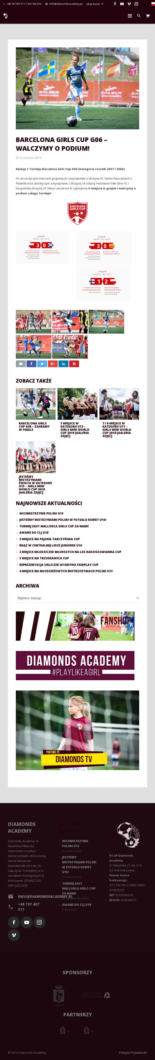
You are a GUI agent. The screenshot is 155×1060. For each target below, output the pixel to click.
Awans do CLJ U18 (33, 532)
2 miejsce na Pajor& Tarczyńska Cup (49, 539)
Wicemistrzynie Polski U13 (41, 513)
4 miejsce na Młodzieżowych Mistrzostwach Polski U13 (66, 571)
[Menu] (130, 16)
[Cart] (148, 16)
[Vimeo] (129, 4)
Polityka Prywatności (133, 1052)
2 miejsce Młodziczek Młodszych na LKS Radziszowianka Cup (70, 552)
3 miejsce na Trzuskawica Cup (44, 558)
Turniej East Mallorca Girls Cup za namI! (54, 526)
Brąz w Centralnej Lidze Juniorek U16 (50, 545)
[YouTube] (122, 4)
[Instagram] (136, 4)
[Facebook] (114, 4)
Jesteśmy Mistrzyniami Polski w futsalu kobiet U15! (62, 520)
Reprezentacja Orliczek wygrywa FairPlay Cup (58, 565)
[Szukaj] (139, 16)
